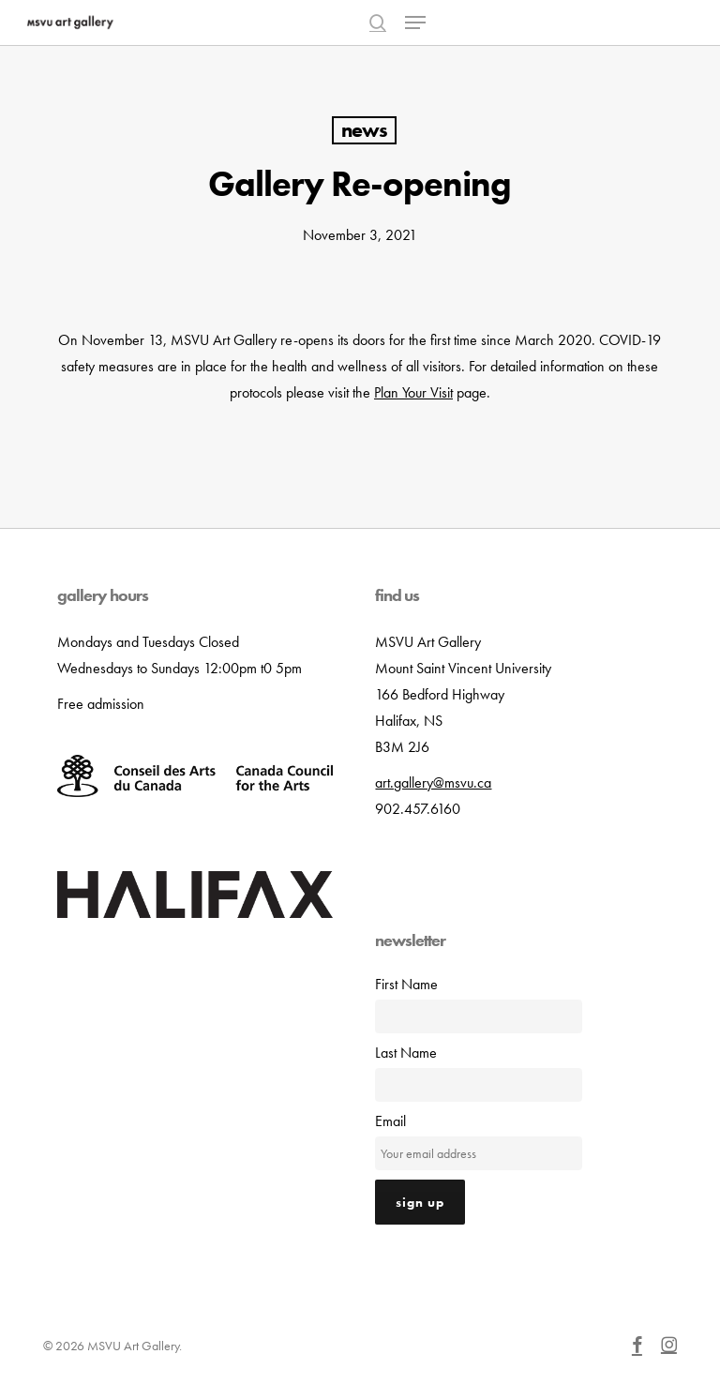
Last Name (406, 1052)
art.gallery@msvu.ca (433, 782)
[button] (415, 22)
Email (390, 1121)
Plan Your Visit (413, 392)
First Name (406, 984)
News (364, 129)
